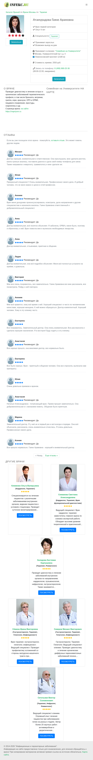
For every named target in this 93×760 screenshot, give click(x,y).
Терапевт (54, 36)
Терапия (43, 12)
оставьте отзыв (57, 140)
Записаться (16, 42)
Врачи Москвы (29, 12)
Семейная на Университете (68, 51)
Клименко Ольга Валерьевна (25, 486)
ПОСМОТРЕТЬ (25, 515)
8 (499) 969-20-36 (62, 68)
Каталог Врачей (13, 12)
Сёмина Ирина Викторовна (25, 629)
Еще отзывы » (51, 456)
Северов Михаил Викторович (68, 629)
